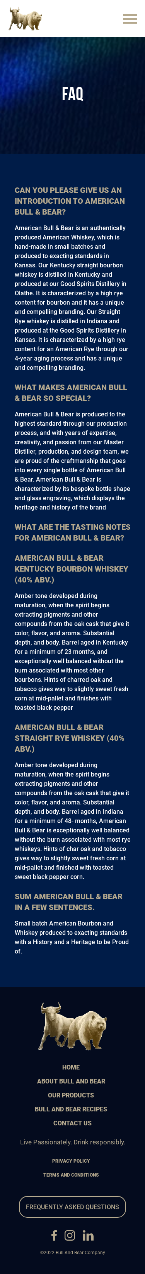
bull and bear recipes (71, 1109)
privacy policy (71, 1161)
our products (71, 1095)
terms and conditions (71, 1175)
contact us (72, 1123)
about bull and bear (71, 1081)
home (71, 1067)
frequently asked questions (72, 1207)
